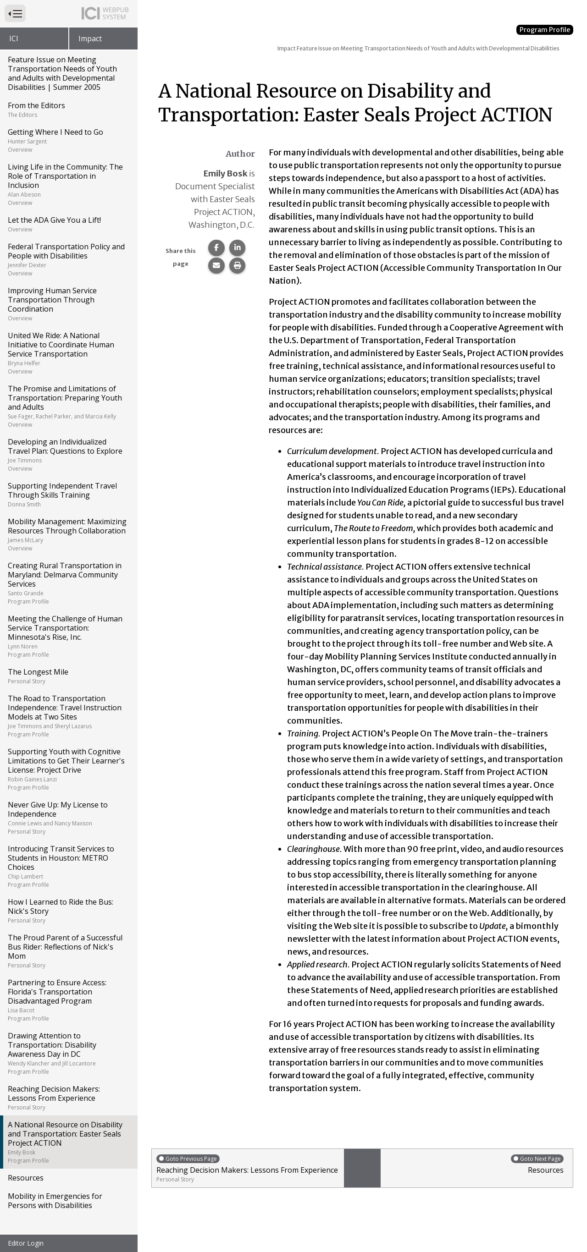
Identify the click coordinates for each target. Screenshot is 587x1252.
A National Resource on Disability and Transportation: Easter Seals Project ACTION (68, 1142)
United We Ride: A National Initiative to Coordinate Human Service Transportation (68, 352)
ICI (13, 38)
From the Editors (68, 109)
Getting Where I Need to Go (68, 140)
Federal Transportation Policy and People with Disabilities (68, 259)
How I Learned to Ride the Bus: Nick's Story (68, 910)
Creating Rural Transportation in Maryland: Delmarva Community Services (68, 582)
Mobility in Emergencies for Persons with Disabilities (55, 1200)
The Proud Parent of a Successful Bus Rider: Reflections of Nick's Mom (68, 951)
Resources (26, 1178)
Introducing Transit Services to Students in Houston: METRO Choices (68, 866)
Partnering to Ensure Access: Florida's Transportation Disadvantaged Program (68, 999)
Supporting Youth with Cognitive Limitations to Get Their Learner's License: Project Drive (68, 769)
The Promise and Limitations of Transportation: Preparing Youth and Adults (68, 406)
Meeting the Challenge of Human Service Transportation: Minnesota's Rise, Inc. (68, 636)
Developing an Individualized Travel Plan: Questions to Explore (68, 454)
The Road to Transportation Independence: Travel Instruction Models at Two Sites (68, 715)
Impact (90, 38)
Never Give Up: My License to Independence (68, 817)
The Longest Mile (68, 676)
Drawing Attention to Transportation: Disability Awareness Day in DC (68, 1053)
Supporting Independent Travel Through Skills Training (68, 494)
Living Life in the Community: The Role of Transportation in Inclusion (68, 184)
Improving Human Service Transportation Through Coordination (68, 304)
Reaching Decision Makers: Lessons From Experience (68, 1097)
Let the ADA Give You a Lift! (68, 224)
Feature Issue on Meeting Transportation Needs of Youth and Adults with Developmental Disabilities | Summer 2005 (62, 73)
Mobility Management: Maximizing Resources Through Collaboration (68, 534)
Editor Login (26, 1243)
